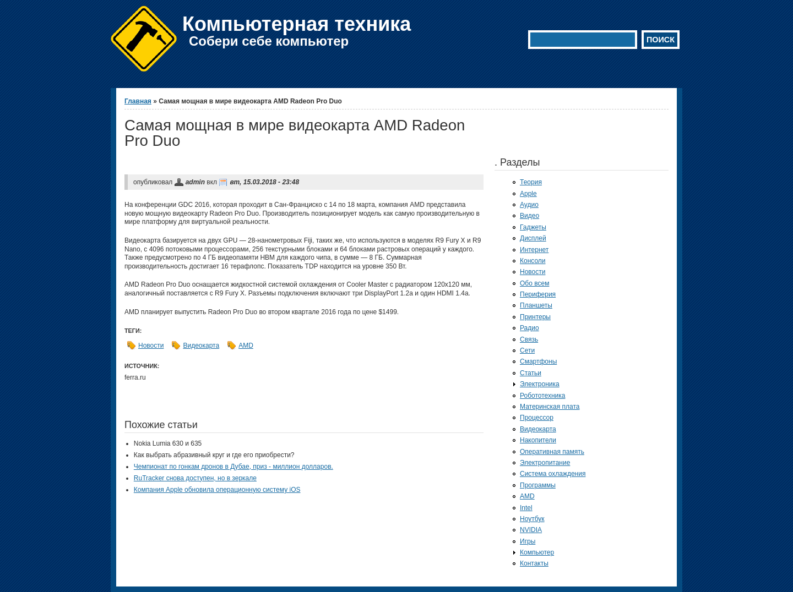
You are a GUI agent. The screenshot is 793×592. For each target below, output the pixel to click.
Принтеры (535, 317)
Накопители (538, 440)
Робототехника (543, 395)
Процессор (536, 417)
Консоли (533, 261)
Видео (529, 216)
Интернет (534, 250)
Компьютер (537, 552)
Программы (538, 485)
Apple (528, 194)
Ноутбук (532, 519)
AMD (245, 345)
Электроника (540, 384)
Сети (527, 350)
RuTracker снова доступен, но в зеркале (195, 478)
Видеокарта (201, 345)
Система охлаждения (552, 474)
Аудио (529, 205)
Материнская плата (550, 406)
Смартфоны (538, 361)
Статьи (530, 373)
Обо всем (534, 283)
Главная (137, 101)
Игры (527, 541)
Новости (151, 345)
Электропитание (545, 463)
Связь (529, 339)
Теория (531, 182)
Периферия (538, 294)
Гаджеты (533, 227)
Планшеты (536, 305)
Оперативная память (552, 452)
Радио (529, 328)
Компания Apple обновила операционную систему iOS (217, 490)
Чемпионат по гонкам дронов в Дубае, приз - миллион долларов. (233, 466)
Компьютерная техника (296, 24)
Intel (526, 508)
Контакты (534, 563)
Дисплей (533, 238)
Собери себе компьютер (269, 41)
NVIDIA (531, 530)
